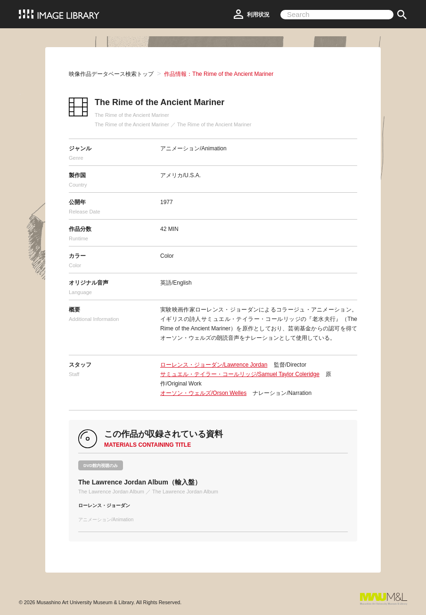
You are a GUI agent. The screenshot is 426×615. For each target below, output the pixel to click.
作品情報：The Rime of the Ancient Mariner (218, 74)
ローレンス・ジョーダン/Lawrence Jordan (213, 364)
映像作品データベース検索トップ (111, 74)
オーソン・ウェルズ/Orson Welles (203, 393)
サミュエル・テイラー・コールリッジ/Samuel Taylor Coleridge (240, 374)
